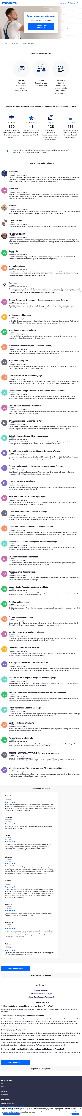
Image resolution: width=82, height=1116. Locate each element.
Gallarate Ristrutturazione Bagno (41, 994)
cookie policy (42, 1109)
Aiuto (2, 1083)
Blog (2, 1086)
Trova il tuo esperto (15, 969)
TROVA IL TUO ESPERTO (41, 27)
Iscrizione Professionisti (69, 3)
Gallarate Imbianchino (41, 990)
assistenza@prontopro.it (8, 1103)
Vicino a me (4, 1094)
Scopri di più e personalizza (11, 1113)
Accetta (75, 1113)
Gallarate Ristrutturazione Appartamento (41, 997)
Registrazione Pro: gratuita (41, 975)
